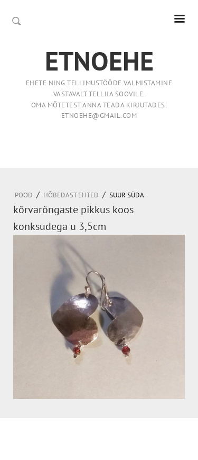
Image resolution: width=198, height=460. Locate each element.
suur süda (126, 195)
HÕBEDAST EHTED (71, 195)
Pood (24, 195)
